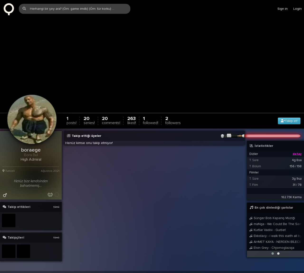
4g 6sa (297, 156)
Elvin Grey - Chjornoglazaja (271, 243)
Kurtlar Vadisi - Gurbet (267, 226)
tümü (56, 202)
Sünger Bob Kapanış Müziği (272, 214)
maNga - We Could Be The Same (275, 220)
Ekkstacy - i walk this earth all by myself (275, 232)
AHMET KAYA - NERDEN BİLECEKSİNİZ (275, 237)
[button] (273, 249)
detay (297, 150)
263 (131, 116)
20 (89, 116)
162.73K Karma (291, 193)
